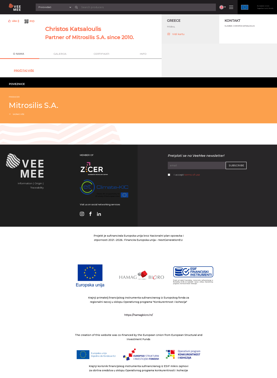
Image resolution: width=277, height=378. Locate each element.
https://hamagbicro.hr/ (138, 315)
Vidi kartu (175, 34)
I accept (187, 174)
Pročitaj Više (24, 70)
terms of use (192, 174)
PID (32, 21)
